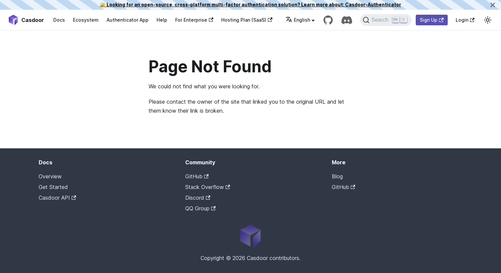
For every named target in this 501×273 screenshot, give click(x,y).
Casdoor (360, 197)
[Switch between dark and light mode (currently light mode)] (487, 20)
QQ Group (200, 208)
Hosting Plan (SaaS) (246, 20)
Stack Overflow (207, 187)
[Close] (492, 5)
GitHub (197, 176)
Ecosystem (86, 20)
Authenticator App (128, 20)
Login (465, 20)
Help (162, 20)
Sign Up (431, 20)
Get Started (53, 187)
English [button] (297, 20)
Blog (337, 176)
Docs (59, 20)
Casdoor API (57, 197)
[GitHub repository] (328, 20)
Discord (197, 197)
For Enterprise (194, 20)
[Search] (386, 20)
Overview (50, 176)
